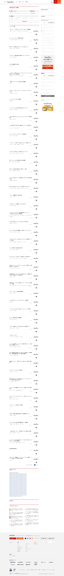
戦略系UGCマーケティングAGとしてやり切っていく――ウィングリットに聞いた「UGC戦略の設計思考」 (32, 520)
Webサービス (16, 39)
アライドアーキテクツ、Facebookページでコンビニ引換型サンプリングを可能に (20, 240)
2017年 (10, 483)
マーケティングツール (21, 75)
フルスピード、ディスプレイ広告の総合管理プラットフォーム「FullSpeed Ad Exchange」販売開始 (19, 213)
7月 (19, 476)
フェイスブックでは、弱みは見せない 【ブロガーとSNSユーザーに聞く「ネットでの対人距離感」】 (20, 440)
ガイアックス (11, 371)
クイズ (26, 546)
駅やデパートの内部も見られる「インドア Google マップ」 (19, 46)
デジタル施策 (19, 549)
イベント (23, 1)
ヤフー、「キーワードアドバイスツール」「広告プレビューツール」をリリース (20, 397)
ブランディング (12, 381)
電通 (10, 83)
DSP (10, 215)
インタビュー (27, 544)
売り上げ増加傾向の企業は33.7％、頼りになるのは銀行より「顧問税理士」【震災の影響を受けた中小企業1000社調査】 (20, 353)
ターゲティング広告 (15, 135)
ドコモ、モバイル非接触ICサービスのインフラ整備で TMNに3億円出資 (20, 388)
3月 (14, 472)
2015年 (10, 485)
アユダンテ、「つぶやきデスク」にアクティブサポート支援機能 (19, 29)
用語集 (27, 1)
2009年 (10, 492)
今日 (44, 22)
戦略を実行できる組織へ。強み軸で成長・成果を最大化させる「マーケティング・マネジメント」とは (17, 517)
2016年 (10, 484)
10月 (22, 476)
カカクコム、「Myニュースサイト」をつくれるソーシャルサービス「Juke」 (20, 91)
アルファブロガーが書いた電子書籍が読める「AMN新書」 (18, 422)
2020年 (10, 479)
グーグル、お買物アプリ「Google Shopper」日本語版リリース (19, 326)
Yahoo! (11, 119)
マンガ (26, 545)
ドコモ (14, 258)
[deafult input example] (19, 13)
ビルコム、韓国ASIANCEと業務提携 (15, 317)
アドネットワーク (14, 215)
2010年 (10, 491)
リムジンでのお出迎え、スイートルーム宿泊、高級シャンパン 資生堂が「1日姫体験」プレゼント (20, 344)
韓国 (12, 319)
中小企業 (14, 355)
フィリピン (15, 371)
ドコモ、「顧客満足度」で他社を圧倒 (15, 195)
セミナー (11, 285)
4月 (15, 472)
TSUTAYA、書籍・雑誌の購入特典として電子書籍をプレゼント (19, 413)
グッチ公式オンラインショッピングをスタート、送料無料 (18, 300)
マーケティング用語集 (12, 556)
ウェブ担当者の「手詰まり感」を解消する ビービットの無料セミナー (20, 126)
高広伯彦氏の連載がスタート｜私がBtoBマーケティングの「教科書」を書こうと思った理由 (17, 510)
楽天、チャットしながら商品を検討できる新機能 (17, 160)
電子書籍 (14, 170)
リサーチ (14, 196)
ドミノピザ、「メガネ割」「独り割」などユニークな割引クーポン (20, 142)
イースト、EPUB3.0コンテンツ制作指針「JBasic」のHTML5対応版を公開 (20, 178)
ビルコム (16, 319)
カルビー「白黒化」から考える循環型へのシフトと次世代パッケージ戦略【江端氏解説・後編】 (32, 512)
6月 (17, 472)
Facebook (18, 144)
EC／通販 (15, 109)
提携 (10, 319)
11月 (24, 476)
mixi (10, 39)
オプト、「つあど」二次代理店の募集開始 (16, 291)
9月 (21, 476)
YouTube (11, 223)
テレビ (26, 550)
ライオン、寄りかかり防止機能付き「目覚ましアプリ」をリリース (20, 230)
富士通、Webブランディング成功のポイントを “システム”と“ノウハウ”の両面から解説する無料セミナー (20, 379)
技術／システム (15, 180)
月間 (51, 22)
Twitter (13, 39)
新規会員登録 (47, 65)
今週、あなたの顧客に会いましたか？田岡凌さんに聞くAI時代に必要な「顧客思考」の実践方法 (17, 524)
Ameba (14, 153)
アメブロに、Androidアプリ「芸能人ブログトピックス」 (18, 151)
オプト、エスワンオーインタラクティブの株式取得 (17, 134)
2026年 (10, 472)
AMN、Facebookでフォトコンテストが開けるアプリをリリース (19, 186)
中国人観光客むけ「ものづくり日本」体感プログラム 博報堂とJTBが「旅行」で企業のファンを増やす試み (20, 275)
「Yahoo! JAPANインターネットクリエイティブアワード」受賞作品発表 (20, 117)
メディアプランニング (28, 549)
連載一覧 (19, 550)
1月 (12, 472)
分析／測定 (11, 216)
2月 (13, 472)
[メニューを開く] (5, 2)
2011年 (10, 490)
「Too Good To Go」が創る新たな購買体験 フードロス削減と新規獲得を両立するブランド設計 (17, 513)
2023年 (10, 476)
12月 (25, 476)
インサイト (19, 546)
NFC (22, 390)
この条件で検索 (24, 21)
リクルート (21, 258)
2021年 (10, 478)
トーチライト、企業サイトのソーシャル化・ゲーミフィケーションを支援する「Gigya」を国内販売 (20, 73)
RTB (18, 215)
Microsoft (14, 285)
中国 (10, 276)
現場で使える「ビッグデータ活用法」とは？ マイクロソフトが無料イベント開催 (20, 283)
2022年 (10, 477)
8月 (20, 476)
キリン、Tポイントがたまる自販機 (15, 99)
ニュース (16, 1)
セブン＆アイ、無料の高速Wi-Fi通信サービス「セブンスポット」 (20, 55)
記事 (19, 1)
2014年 (10, 486)
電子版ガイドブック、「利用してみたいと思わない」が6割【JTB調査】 (20, 362)
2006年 (10, 496)
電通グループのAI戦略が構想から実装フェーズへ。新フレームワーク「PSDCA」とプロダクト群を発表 (17, 521)
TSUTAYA (14, 415)
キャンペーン (11, 144)
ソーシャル (21, 39)
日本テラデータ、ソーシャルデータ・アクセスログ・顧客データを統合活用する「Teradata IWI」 (20, 266)
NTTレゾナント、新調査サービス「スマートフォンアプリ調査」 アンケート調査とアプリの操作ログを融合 (20, 458)
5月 (16, 472)
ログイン (12, 538)
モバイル (14, 48)
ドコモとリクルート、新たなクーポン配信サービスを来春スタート (20, 256)
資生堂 (15, 346)
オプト (11, 135)
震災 (17, 355)
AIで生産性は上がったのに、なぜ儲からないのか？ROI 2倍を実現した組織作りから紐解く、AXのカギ (32, 516)
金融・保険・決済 (18, 390)
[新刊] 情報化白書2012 (13, 448)
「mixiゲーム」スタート (13, 335)
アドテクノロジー (22, 215)
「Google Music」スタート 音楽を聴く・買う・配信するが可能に (20, 431)
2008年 (10, 493)
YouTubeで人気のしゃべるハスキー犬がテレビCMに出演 (18, 221)
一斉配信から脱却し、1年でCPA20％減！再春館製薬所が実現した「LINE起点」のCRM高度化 (32, 524)
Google (11, 48)
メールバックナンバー (47, 63)
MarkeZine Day (35, 544)
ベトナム (11, 406)
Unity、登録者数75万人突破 (14, 64)
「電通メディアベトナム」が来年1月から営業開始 (17, 81)
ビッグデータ (18, 285)
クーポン (17, 258)
